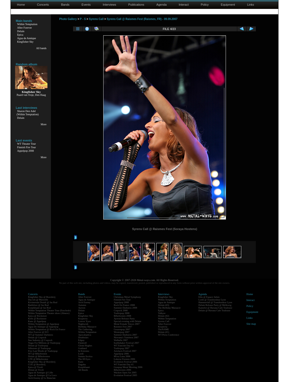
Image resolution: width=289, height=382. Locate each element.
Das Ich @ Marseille (38, 299)
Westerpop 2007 (122, 332)
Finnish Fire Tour (26, 147)
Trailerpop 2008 (121, 313)
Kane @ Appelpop (37, 321)
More (44, 124)
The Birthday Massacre (169, 307)
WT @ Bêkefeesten (37, 353)
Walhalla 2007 (121, 340)
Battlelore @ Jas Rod (38, 305)
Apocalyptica (84, 334)
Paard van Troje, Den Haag (31, 94)
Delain (21, 31)
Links (250, 4)
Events (86, 4)
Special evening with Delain (127, 321)
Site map (251, 323)
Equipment (228, 4)
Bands (65, 4)
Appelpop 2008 (25, 150)
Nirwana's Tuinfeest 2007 (126, 337)
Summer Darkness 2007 (125, 334)
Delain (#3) (163, 305)
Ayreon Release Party (124, 318)
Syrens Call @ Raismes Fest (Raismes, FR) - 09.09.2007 (142, 19)
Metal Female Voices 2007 (127, 324)
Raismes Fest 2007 (123, 326)
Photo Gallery (68, 19)
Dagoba (82, 364)
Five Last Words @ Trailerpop (42, 351)
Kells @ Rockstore (37, 318)
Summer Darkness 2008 (125, 307)
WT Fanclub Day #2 (124, 345)
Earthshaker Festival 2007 (126, 343)
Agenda (161, 4)
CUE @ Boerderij (37, 364)
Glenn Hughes (85, 345)
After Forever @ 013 (38, 332)
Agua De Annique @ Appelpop (43, 326)
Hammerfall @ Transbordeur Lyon (215, 302)
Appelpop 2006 (121, 353)
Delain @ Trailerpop (38, 345)
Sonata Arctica (85, 356)
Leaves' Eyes (84, 321)
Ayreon (81, 307)
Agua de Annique (26, 38)
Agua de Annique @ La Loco (42, 375)
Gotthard (82, 348)
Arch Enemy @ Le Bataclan (42, 378)
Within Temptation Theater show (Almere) (49, 313)
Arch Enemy (84, 302)
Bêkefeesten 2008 (122, 316)
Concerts (43, 4)
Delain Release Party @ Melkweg (214, 305)
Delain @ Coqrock (37, 337)
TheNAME (163, 329)
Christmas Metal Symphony (127, 297)
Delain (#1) (163, 332)
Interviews (109, 4)
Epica (20, 34)
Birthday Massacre (87, 326)
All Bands (83, 370)
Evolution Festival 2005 (125, 375)
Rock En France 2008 (124, 305)
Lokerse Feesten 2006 (124, 359)
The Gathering (85, 329)
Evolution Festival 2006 (125, 361)
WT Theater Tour (26, 143)
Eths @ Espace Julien (208, 297)
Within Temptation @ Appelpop (43, 324)
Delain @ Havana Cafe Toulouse (214, 310)
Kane (80, 361)
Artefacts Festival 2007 (125, 351)
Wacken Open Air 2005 (125, 372)
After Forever (24, 27)
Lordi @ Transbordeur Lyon (212, 299)
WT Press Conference (168, 334)
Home (21, 4)
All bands (41, 48)
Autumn (82, 305)
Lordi (81, 353)
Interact (184, 4)
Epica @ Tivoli (35, 367)
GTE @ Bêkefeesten (38, 359)
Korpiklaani (84, 367)
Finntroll (82, 343)
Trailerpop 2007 (121, 348)
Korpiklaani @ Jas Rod (39, 307)
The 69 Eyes (84, 359)
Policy (205, 4)
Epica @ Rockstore (37, 316)
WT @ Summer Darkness (40, 334)
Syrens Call (96, 19)
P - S (83, 19)
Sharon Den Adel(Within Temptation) (28, 113)
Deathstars (83, 337)
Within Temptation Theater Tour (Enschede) (49, 310)
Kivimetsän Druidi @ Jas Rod (42, 302)
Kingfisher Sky (25, 41)
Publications (136, 4)
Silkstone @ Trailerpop (39, 348)
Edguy (81, 340)
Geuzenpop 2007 (122, 329)
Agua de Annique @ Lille (40, 372)
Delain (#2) (163, 316)
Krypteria (82, 318)
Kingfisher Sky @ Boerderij (42, 297)
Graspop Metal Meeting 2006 (128, 367)
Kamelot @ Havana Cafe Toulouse (215, 307)
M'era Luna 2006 (122, 356)
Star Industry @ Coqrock (40, 340)
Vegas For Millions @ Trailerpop (44, 343)
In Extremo (83, 351)
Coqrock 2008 (121, 310)
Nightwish (83, 324)
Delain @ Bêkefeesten (39, 356)
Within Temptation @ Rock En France (46, 329)
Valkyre (162, 313)
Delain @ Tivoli (36, 370)
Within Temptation (27, 24)
